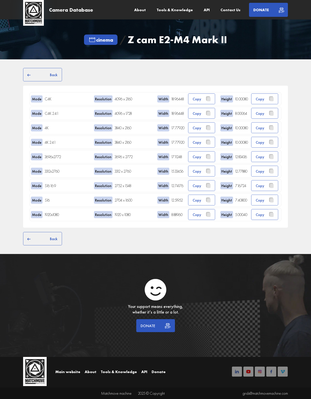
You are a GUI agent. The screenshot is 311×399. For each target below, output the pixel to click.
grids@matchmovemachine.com (265, 393)
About (140, 9)
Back (42, 75)
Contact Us (230, 9)
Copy (202, 98)
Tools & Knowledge (175, 9)
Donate (159, 371)
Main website (67, 371)
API (207, 9)
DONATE (156, 326)
